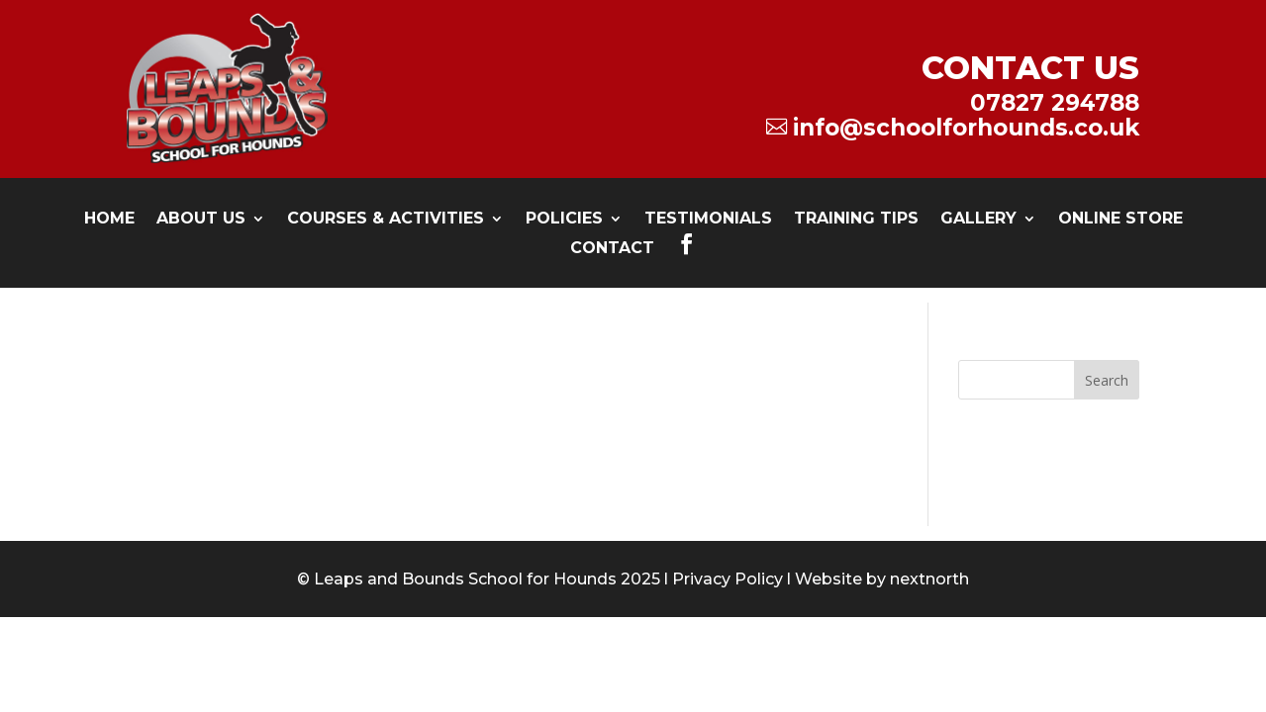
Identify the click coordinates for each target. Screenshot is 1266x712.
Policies (564, 219)
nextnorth (929, 579)
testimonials (708, 219)
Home (109, 219)
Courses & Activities (385, 219)
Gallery (978, 219)
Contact (612, 249)
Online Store (1120, 219)
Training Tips (856, 219)
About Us (200, 219)
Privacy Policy (727, 579)
